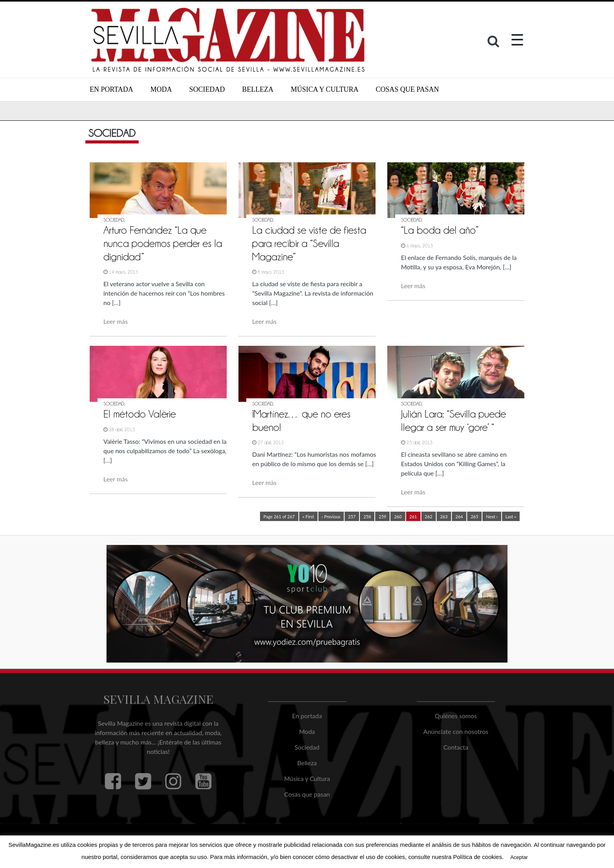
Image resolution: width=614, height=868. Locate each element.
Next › (491, 516)
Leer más (115, 321)
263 (444, 516)
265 (474, 516)
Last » (511, 516)
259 (382, 516)
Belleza (257, 89)
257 (352, 516)
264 (459, 516)
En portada (111, 89)
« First (308, 516)
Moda (161, 89)
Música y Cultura (324, 89)
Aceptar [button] (519, 857)
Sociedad (207, 89)
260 (397, 516)
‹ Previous (331, 516)
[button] (494, 43)
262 (428, 516)
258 (367, 516)
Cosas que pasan (407, 89)
